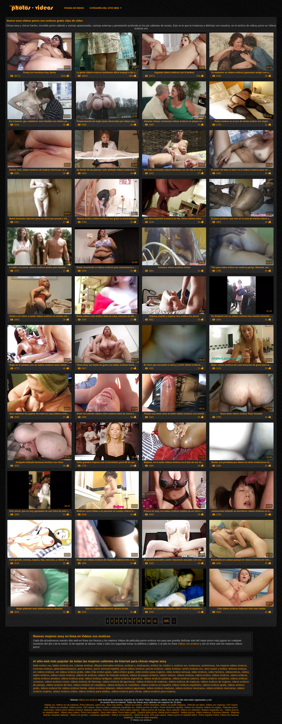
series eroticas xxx (192, 668)
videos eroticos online (65, 691)
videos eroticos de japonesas (119, 681)
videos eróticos (238, 675)
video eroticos (199, 672)
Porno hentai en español (171, 707)
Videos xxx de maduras (67, 705)
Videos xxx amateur (58, 707)
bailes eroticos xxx (63, 665)
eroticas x (130, 665)
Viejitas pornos (188, 712)
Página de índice (74, 8)
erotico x (168, 665)
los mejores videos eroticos (231, 665)
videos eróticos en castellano (123, 685)
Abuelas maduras (60, 715)
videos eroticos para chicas (126, 691)
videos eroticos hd (51, 688)
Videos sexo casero (70, 712)
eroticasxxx (143, 665)
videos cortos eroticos (63, 675)
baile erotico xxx (42, 665)
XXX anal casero (158, 715)
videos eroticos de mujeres (216, 681)
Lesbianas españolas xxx (123, 707)
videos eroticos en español (156, 685)
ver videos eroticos (43, 672)
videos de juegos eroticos (144, 675)
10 (149, 620)
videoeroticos (232, 672)
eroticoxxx (194, 665)
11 (155, 620)
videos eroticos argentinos (127, 678)
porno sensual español (106, 668)
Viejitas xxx (49, 705)
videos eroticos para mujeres (159, 691)
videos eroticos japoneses (130, 688)
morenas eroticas (42, 668)
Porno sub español (90, 712)
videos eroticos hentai (74, 688)
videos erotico (203, 675)
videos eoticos (168, 675)
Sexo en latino (102, 707)
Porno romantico (111, 710)
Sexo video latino (109, 712)
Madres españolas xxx (213, 710)
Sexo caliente (172, 710)
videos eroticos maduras (160, 688)
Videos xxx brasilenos (122, 715)
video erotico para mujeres (150, 672)
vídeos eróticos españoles (186, 685)
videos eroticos (220, 675)
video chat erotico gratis (98, 672)
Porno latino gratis (127, 712)
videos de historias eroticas (113, 675)
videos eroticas (185, 675)
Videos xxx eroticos (18, 6)
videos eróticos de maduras (184, 681)
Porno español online (209, 715)
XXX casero (88, 707)
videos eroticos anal (72, 678)
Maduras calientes (92, 710)
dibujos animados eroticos (108, 665)
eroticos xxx (180, 665)
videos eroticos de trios (59, 685)
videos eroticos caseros (185, 678)
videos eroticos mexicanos (190, 688)
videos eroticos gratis (214, 685)
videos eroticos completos (214, 678)
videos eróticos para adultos (94, 691)
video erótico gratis (123, 672)
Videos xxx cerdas (133, 705)
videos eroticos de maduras (151, 681)
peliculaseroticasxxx (65, 668)
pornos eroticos (154, 668)
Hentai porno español (168, 712)
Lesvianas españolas (99, 715)
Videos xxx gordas (79, 715)
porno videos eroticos (132, 668)
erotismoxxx (208, 665)
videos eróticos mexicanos (221, 688)
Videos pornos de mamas (153, 710)
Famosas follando (221, 712)
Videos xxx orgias (213, 707)
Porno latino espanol (129, 710)
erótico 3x (156, 665)
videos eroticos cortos (57, 681)
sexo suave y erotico (215, 668)
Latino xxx (100, 705)
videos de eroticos (86, 675)
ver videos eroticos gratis (69, 672)
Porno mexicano (151, 705)
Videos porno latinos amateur (69, 710)
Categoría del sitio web (104, 8)
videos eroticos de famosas (86, 681)
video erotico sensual (178, 672)
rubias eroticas (172, 668)
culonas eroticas (83, 665)
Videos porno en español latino (182, 715)
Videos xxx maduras (215, 705)
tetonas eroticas (237, 668)
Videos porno (75, 707)
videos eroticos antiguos (98, 678)
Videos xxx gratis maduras (173, 705)
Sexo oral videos (114, 705)
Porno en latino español (146, 717)
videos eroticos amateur (46, 678)
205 (166, 620)
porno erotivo (85, 668)
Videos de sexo (141, 715)
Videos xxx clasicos (193, 707)
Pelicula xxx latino (195, 705)
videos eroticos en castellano (89, 685)
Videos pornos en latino (147, 707)
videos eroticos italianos (101, 688)
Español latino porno (147, 712)
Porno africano (87, 705)
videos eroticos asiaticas (157, 678)
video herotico (216, 672)
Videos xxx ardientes (190, 710)
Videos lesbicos (203, 712)
